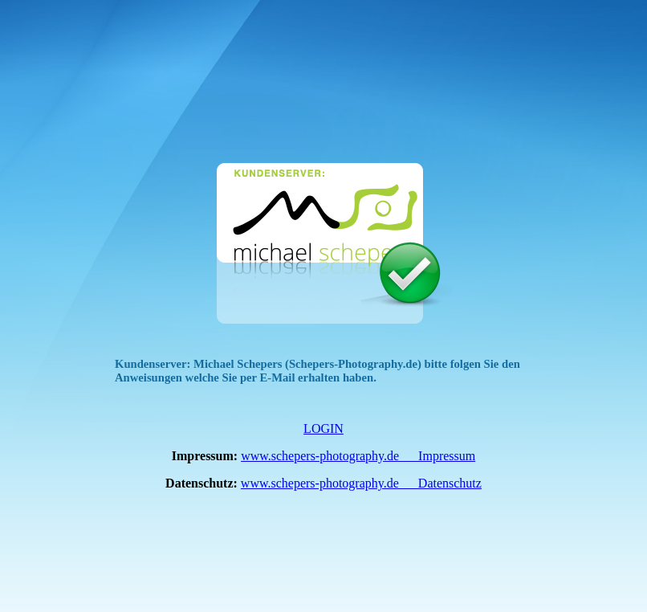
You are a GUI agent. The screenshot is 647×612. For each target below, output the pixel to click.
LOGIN (323, 428)
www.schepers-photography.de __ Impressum (358, 456)
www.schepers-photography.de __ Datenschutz (361, 483)
